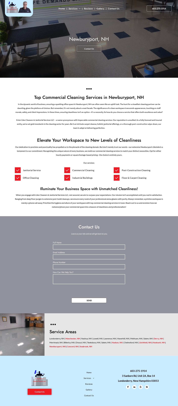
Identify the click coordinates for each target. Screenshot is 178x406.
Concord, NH (72, 346)
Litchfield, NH (145, 342)
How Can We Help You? (63, 272)
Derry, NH (158, 338)
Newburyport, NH (57, 346)
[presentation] (71, 290)
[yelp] (141, 387)
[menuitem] (62, 8)
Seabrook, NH (86, 346)
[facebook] (128, 387)
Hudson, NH (117, 342)
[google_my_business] (147, 387)
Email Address (59, 252)
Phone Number (59, 262)
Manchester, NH (73, 338)
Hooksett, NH (159, 342)
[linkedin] (134, 387)
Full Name (57, 242)
